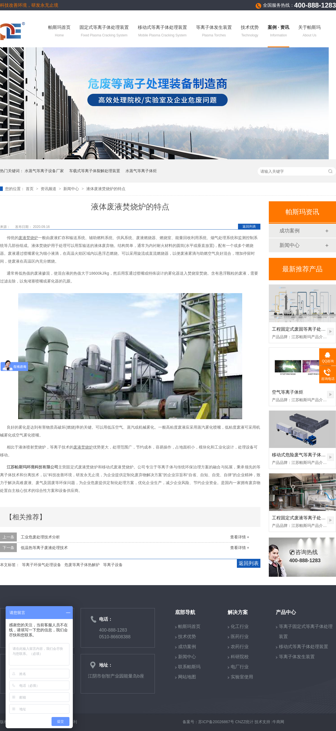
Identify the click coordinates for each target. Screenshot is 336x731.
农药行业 (240, 646)
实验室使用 (242, 676)
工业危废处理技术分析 (40, 537)
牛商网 (278, 722)
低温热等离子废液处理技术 (44, 547)
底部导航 (185, 612)
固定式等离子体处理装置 (104, 31)
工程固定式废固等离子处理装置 (303, 329)
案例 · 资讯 (278, 31)
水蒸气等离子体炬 (141, 171)
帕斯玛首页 (59, 31)
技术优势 (250, 31)
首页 (30, 188)
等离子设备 (113, 564)
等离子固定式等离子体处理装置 (306, 631)
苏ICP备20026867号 (216, 722)
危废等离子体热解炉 (82, 564)
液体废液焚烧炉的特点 (105, 188)
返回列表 (249, 226)
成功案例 (289, 230)
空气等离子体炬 (287, 392)
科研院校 (240, 656)
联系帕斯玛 (189, 666)
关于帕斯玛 (309, 31)
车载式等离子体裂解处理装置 (94, 171)
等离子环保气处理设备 (41, 564)
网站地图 (187, 676)
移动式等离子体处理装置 (162, 31)
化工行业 (240, 626)
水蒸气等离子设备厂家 (44, 171)
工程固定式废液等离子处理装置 (303, 517)
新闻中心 (71, 188)
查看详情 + (239, 537)
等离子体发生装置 (214, 31)
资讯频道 (49, 188)
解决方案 (238, 612)
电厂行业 (240, 666)
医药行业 (240, 636)
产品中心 (286, 612)
